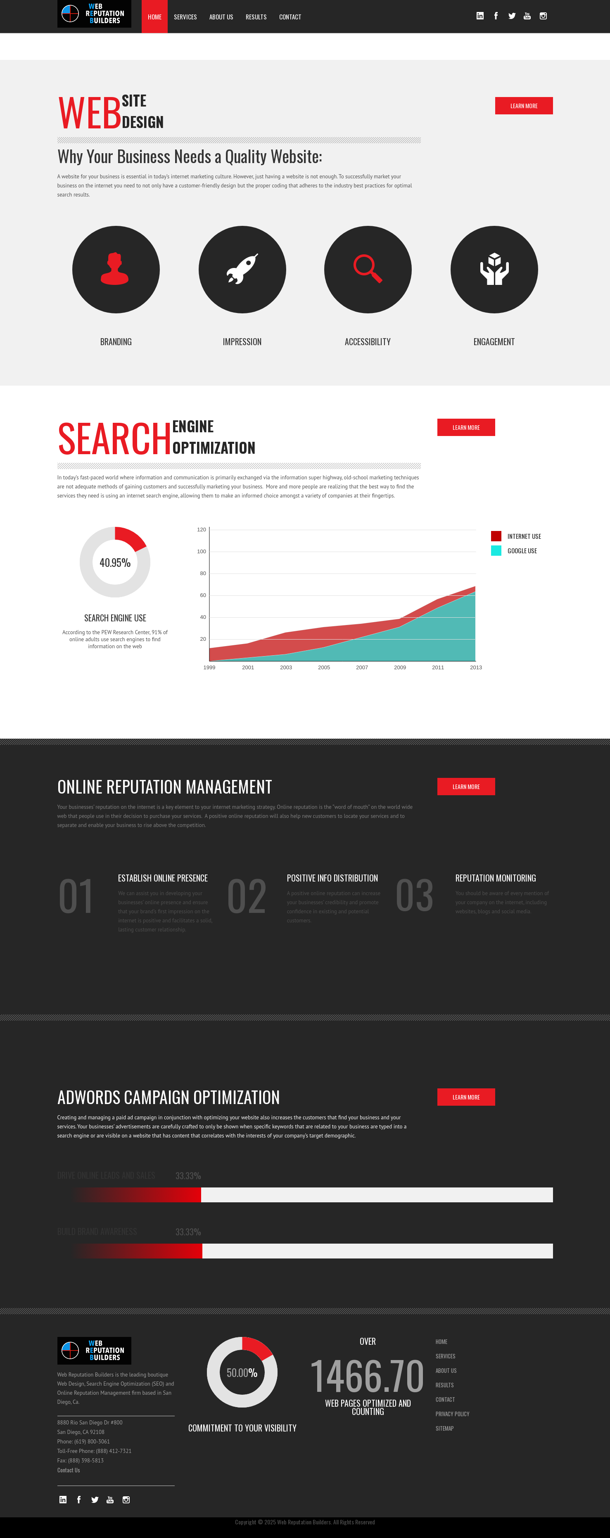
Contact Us (68, 1470)
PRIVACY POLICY (453, 1414)
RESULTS (256, 16)
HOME (154, 16)
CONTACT (290, 16)
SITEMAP (445, 1428)
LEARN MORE (524, 105)
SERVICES (185, 16)
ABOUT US (221, 16)
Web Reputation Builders (304, 1521)
